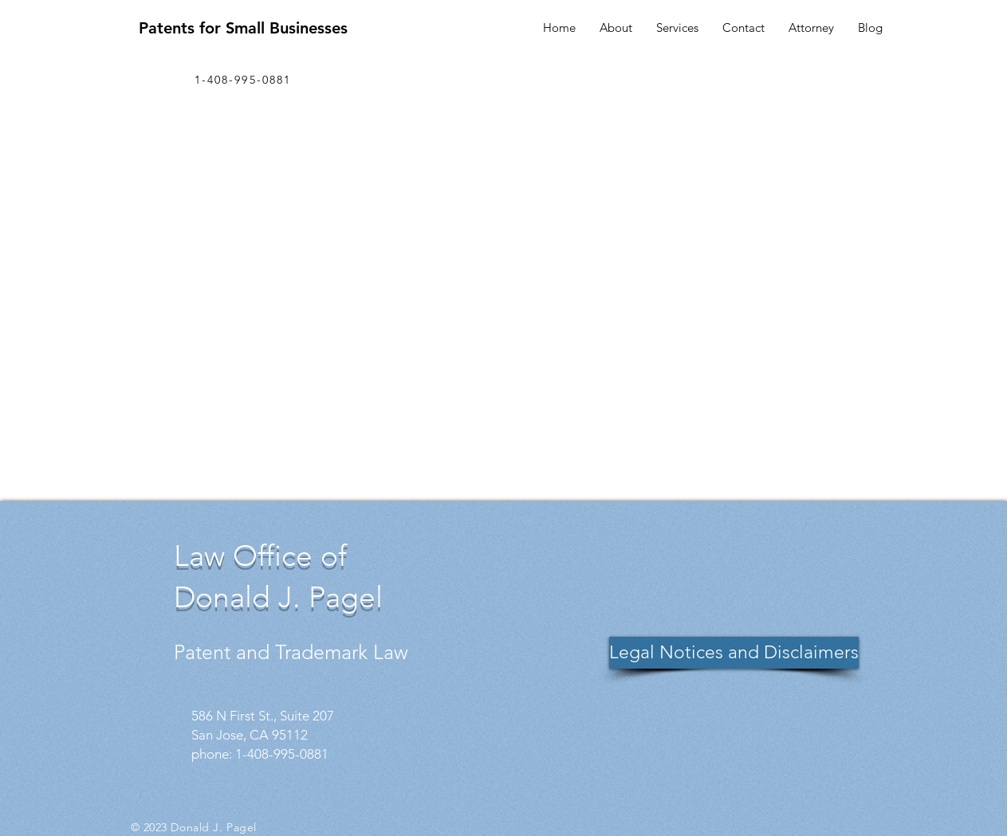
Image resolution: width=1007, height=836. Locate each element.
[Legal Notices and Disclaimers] (734, 653)
